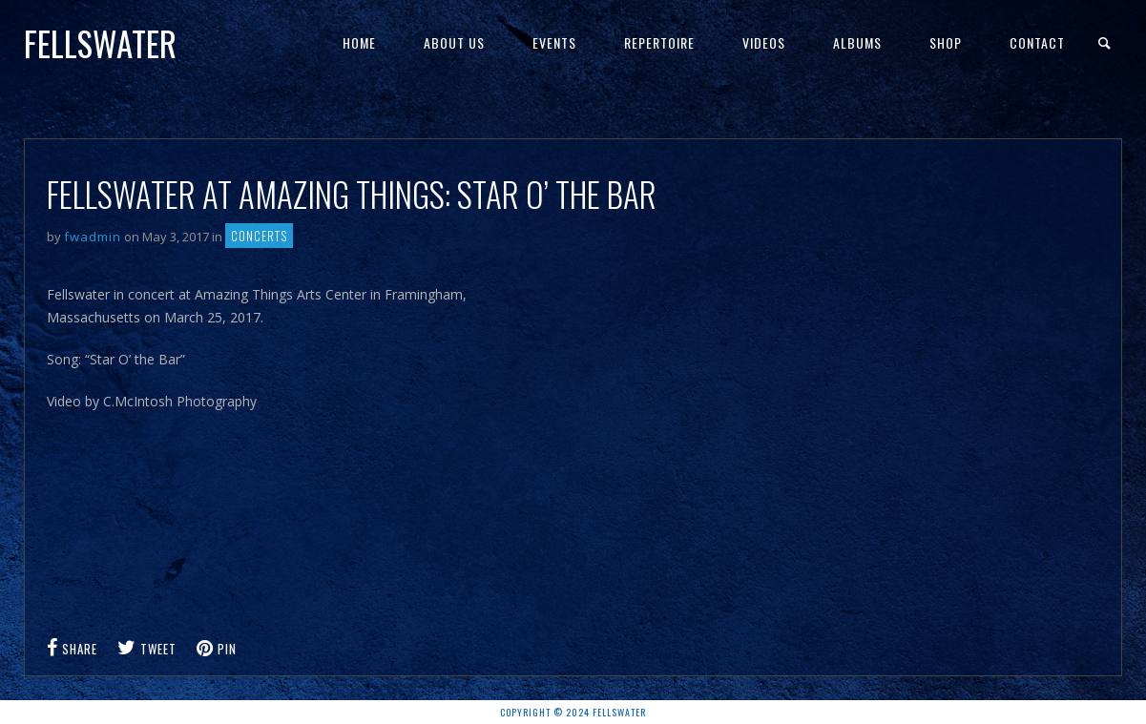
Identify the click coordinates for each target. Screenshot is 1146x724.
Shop (945, 42)
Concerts (259, 235)
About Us (454, 42)
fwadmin (92, 236)
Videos (763, 42)
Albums (857, 42)
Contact (1037, 42)
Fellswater (100, 43)
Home (359, 42)
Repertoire (659, 42)
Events (554, 42)
